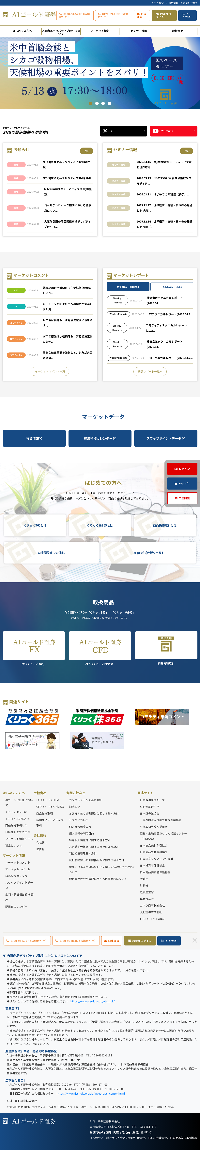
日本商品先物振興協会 (154, 852)
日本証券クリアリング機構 (156, 859)
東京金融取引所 (149, 807)
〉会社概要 (158, 2)
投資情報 (34, 438)
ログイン (184, 469)
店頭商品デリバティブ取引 (50, 822)
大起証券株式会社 (151, 912)
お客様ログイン (163, 15)
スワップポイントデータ (165, 438)
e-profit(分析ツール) (148, 552)
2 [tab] (97, 103)
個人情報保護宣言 (80, 827)
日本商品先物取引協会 (154, 845)
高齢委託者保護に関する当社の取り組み (94, 847)
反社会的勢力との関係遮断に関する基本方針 (96, 860)
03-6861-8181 (149, 1127)
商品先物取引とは (165, 525)
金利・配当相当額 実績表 (19, 897)
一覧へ (86, 151)
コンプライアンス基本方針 (85, 800)
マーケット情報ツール (19, 839)
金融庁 (144, 879)
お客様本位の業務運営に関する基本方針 (94, 813)
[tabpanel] (100, 73)
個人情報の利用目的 (81, 833)
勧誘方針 (74, 807)
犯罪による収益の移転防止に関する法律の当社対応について (102, 869)
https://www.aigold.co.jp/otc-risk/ (92, 1001)
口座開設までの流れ (51, 552)
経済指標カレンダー (100, 438)
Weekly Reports (128, 287)
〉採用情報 (172, 2)
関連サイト (145, 792)
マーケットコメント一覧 (50, 371)
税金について (13, 845)
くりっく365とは (35, 525)
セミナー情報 (139, 31)
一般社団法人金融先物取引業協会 (160, 820)
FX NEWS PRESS (172, 287)
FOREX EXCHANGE (152, 919)
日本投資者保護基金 (152, 865)
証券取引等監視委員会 (154, 827)
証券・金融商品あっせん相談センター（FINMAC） (163, 836)
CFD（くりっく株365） (100, 648)
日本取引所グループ (152, 800)
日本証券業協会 (149, 813)
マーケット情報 (100, 31)
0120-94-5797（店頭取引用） (74, 15)
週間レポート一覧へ (150, 371)
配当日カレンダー (16, 906)
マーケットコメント (17, 862)
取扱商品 (177, 31)
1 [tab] (90, 103)
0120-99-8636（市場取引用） (113, 15)
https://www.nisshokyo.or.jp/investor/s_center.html (90, 1093)
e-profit (187, 15)
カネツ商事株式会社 (152, 905)
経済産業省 (147, 892)
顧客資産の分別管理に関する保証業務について (98, 879)
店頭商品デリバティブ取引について (61, 32)
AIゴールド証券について (19, 802)
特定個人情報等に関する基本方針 (90, 840)
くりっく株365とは (100, 525)
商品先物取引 (166, 648)
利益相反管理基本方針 (83, 853)
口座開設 (141, 15)
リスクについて (78, 820)
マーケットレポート (17, 869)
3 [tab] (103, 103)
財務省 (144, 885)
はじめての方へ (22, 31)
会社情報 (40, 835)
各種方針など (75, 792)
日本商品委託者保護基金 (155, 872)
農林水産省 (147, 899)
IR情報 (40, 849)
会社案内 (41, 842)
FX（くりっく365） (34, 648)
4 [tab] (109, 103)
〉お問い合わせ (189, 2)
